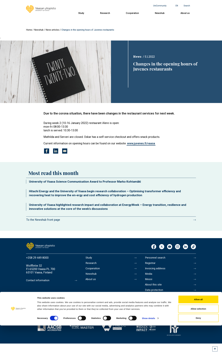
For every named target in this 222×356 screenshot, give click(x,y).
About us (185, 13)
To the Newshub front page (43, 219)
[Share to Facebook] (46, 151)
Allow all (198, 330)
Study (81, 13)
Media (149, 275)
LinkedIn (185, 247)
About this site (154, 287)
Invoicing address (156, 269)
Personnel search (156, 257)
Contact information (38, 280)
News (137, 56)
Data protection (155, 293)
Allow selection (198, 339)
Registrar (150, 263)
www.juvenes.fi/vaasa (141, 143)
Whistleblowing (154, 305)
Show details (148, 349)
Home (29, 29)
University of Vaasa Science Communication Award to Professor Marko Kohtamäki (85, 181)
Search (187, 6)
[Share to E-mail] (64, 151)
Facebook (153, 247)
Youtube (169, 247)
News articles (52, 29)
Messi (149, 281)
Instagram (177, 247)
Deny (198, 348)
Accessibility (153, 299)
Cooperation (132, 13)
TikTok (193, 247)
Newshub (160, 13)
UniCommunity (160, 6)
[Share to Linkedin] (55, 151)
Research (105, 13)
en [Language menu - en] (177, 6)
